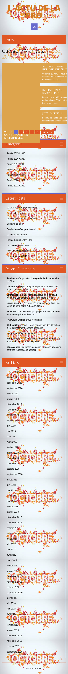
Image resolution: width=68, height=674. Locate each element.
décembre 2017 (14, 517)
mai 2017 (11, 549)
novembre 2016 (14, 582)
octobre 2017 (13, 528)
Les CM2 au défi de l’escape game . (17, 71)
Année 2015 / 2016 (16, 153)
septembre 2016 (14, 592)
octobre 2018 (13, 469)
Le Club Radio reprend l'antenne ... (23, 207)
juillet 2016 (12, 598)
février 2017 (12, 565)
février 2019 (12, 447)
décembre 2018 (14, 458)
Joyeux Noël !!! (52, 113)
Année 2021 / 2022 (16, 185)
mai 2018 (11, 490)
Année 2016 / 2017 (16, 159)
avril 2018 (11, 495)
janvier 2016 (12, 630)
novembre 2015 (14, 641)
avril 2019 (11, 436)
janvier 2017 (12, 571)
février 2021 (12, 377)
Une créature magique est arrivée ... (24, 218)
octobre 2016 (13, 587)
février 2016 (12, 625)
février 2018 (12, 506)
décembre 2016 (14, 576)
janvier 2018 (12, 512)
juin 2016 (11, 603)
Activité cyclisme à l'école (19, 251)
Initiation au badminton (52, 91)
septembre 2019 (14, 420)
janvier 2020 (12, 399)
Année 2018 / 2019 (16, 169)
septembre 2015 (14, 652)
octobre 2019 (13, 415)
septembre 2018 (14, 474)
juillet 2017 (12, 539)
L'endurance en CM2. (17, 256)
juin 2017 (11, 544)
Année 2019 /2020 (15, 175)
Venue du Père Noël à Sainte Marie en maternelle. (20, 99)
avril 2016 (11, 614)
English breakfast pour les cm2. (22, 229)
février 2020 (12, 393)
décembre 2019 (14, 404)
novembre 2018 (14, 463)
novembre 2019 (14, 410)
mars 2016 (12, 619)
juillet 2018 (12, 479)
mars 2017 (12, 560)
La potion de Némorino (18, 245)
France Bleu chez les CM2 (19, 240)
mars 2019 (12, 442)
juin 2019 (11, 426)
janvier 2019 (12, 453)
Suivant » (47, 132)
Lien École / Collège (16, 213)
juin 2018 (11, 485)
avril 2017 (11, 555)
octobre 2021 (13, 372)
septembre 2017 (14, 533)
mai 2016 (11, 608)
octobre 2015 (13, 646)
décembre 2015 (14, 635)
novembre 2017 (14, 522)
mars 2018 (12, 501)
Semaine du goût (15, 224)
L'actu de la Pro (34, 12)
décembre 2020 (14, 383)
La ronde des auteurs (17, 234)
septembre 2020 (14, 388)
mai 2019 (11, 431)
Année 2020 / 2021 (16, 180)
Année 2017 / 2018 (16, 164)
